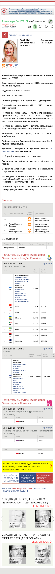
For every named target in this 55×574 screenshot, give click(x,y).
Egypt (17, 335)
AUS (10, 341)
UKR (10, 318)
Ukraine (18, 318)
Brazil (17, 330)
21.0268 (44, 335)
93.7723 (35, 312)
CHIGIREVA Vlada (21, 277)
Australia (18, 341)
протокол (47, 263)
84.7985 (35, 330)
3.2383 (43, 312)
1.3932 (43, 306)
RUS (10, 288)
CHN (10, 306)
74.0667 (35, 341)
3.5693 (43, 318)
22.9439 (44, 341)
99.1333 (39, 377)
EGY (10, 335)
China (17, 306)
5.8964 (43, 324)
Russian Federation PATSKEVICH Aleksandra (22, 288)
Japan (17, 312)
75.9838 (35, 335)
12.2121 (44, 330)
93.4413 (35, 318)
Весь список (40, 506)
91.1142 (35, 324)
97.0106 (35, 289)
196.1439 (46, 377)
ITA (10, 324)
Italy (16, 324)
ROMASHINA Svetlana (19, 291)
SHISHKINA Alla (20, 294)
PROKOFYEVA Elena (22, 302)
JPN (10, 312)
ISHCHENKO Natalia (22, 279)
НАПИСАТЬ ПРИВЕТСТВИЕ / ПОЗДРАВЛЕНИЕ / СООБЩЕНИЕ (24, 489)
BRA (10, 330)
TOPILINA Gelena (21, 300)
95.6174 (35, 306)
